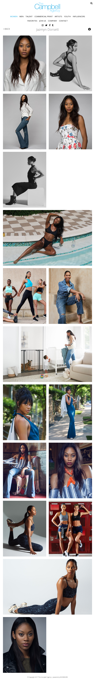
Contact (63, 20)
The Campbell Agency (47, 7)
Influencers (79, 16)
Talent (29, 16)
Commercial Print (44, 16)
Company (52, 20)
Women (13, 16)
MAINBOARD (64, 677)
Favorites (32, 20)
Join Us (42, 20)
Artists (58, 16)
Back (7, 29)
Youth (67, 16)
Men (21, 16)
